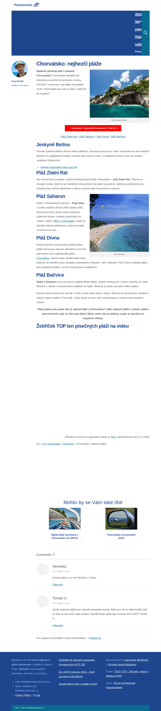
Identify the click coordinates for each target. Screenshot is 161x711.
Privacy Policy (23, 695)
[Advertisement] (72, 33)
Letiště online (139, 45)
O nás (37, 695)
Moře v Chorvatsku (64, 221)
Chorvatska (43, 258)
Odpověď (58, 584)
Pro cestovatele (51, 444)
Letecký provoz (139, 30)
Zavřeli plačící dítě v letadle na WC (78, 684)
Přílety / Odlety (139, 37)
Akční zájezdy (139, 14)
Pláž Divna (103, 136)
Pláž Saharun (86, 136)
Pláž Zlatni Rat (69, 136)
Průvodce (68, 444)
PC (38, 444)
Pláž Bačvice (118, 136)
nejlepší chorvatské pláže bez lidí (58, 167)
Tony (113, 437)
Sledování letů (141, 22)
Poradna (140, 51)
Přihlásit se (95, 638)
